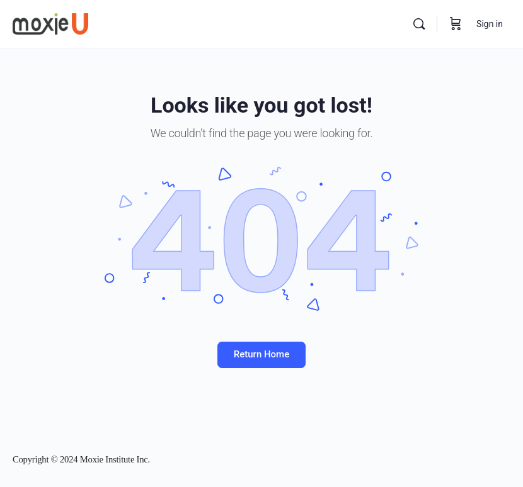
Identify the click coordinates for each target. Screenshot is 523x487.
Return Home (261, 354)
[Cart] (455, 24)
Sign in (489, 24)
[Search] (419, 23)
